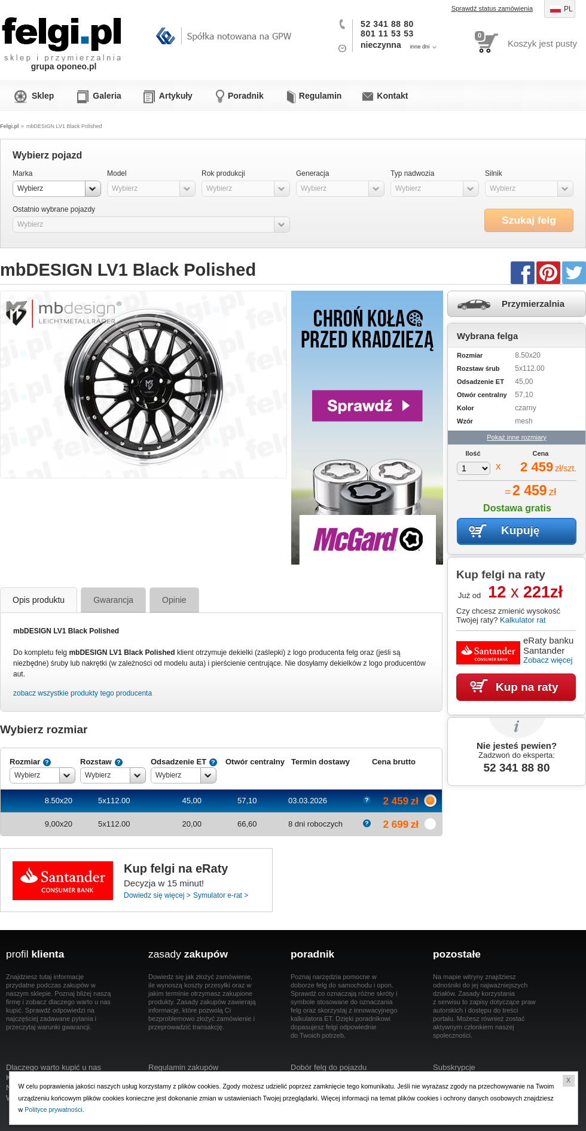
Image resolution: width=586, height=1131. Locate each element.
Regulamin (320, 95)
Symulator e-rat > (220, 895)
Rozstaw (96, 761)
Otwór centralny (255, 761)
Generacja (312, 173)
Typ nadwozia (412, 173)
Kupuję (520, 530)
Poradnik (246, 95)
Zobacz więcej (547, 660)
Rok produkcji (223, 173)
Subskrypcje (454, 1067)
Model (117, 173)
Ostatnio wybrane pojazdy (54, 209)
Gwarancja (113, 600)
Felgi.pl (62, 33)
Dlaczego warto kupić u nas (53, 1067)
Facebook (523, 272)
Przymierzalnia (533, 303)
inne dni (420, 47)
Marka (22, 173)
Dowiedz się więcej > (157, 895)
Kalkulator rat (523, 619)
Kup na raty (527, 687)
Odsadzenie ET (178, 761)
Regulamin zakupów (183, 1067)
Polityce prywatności (54, 1109)
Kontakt (392, 95)
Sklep (43, 95)
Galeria (107, 95)
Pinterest (548, 272)
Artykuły (176, 95)
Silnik (493, 173)
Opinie (174, 600)
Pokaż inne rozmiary (517, 437)
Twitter (574, 272)
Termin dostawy (320, 761)
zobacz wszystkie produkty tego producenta (82, 693)
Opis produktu (39, 600)
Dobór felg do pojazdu (329, 1067)
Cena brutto (394, 761)
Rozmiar (25, 761)
